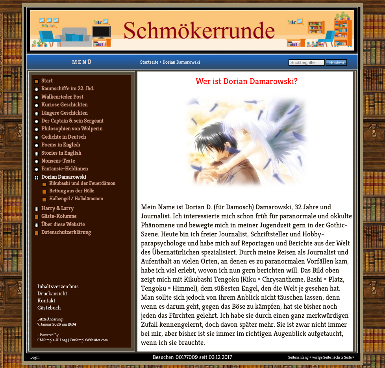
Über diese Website (63, 224)
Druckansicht (52, 293)
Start (47, 80)
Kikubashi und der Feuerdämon (82, 183)
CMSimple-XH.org (52, 339)
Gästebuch (49, 307)
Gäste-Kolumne (58, 216)
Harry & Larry (57, 208)
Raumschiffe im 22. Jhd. (67, 88)
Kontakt (46, 300)
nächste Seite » (342, 357)
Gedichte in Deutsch (63, 136)
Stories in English (61, 152)
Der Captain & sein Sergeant (72, 120)
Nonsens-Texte (58, 160)
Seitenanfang (298, 357)
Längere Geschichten (64, 112)
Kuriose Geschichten (64, 104)
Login (34, 357)
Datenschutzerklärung (66, 232)
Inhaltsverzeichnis (58, 286)
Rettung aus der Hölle (71, 190)
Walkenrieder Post (62, 96)
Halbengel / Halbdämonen (76, 198)
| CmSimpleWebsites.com (88, 339)
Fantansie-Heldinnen (64, 168)
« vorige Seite (320, 357)
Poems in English (60, 144)
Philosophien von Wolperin (71, 128)
